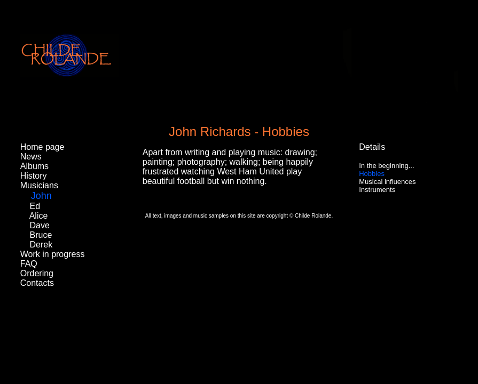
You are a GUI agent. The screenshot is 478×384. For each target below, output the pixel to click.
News (31, 156)
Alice (38, 215)
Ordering (36, 273)
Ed (35, 206)
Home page (42, 146)
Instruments (377, 190)
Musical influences (387, 182)
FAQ (28, 263)
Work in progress (52, 254)
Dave (40, 225)
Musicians (39, 185)
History (33, 175)
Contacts (37, 282)
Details (372, 146)
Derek (41, 244)
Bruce (41, 234)
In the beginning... (386, 166)
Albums (34, 166)
